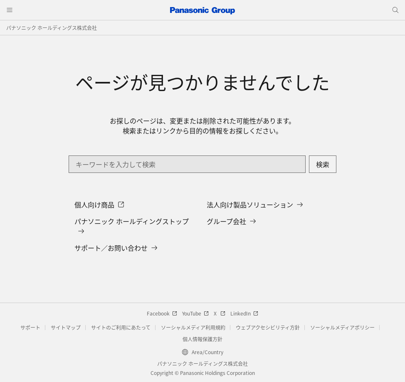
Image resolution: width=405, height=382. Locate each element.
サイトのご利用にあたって (121, 327)
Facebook (162, 313)
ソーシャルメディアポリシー (342, 327)
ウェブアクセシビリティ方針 (268, 327)
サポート (30, 327)
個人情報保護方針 (202, 339)
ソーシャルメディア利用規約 (193, 327)
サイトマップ (66, 327)
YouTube (195, 313)
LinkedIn (244, 313)
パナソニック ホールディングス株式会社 (51, 27)
